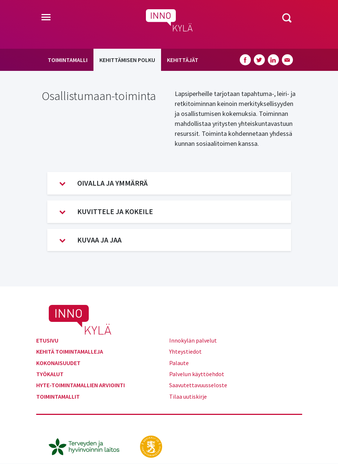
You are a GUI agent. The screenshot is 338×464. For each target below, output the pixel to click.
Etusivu (47, 340)
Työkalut (50, 374)
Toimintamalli (68, 59)
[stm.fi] (151, 446)
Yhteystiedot (185, 351)
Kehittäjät (182, 59)
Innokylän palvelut (193, 340)
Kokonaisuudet (58, 363)
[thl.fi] (88, 446)
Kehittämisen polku (127, 59)
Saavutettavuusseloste (198, 385)
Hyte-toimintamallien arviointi (80, 385)
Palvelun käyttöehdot (196, 374)
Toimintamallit (58, 396)
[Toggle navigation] (46, 18)
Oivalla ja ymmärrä (103, 183)
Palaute (179, 363)
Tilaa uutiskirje (188, 396)
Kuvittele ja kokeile (106, 211)
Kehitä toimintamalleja (69, 351)
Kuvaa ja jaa (90, 239)
